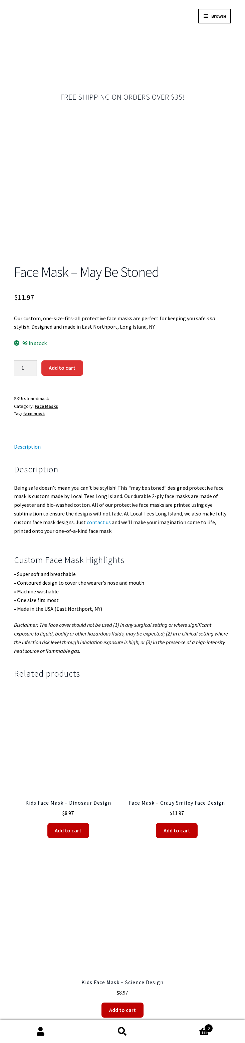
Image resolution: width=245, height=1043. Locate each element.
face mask (34, 327)
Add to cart (62, 281)
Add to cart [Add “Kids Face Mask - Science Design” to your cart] (122, 923)
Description (27, 360)
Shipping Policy (124, 1004)
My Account (41, 1031)
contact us (99, 436)
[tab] (122, 361)
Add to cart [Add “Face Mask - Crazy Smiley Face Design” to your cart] (177, 744)
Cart (188, 1027)
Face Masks (46, 320)
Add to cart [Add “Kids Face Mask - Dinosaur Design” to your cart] (68, 744)
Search (123, 1031)
